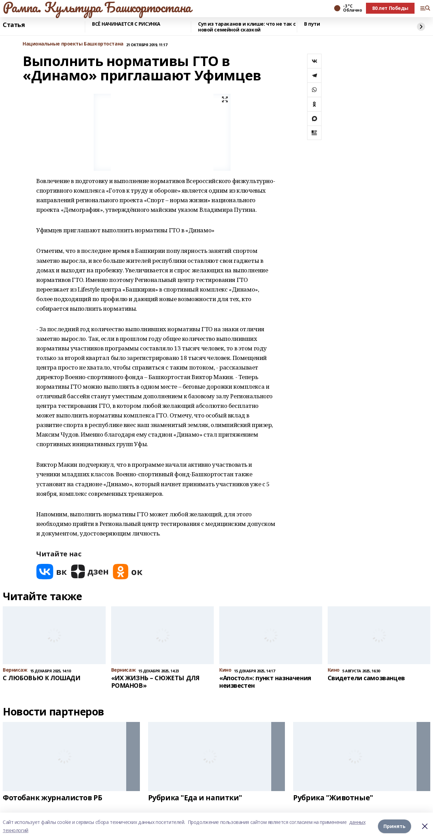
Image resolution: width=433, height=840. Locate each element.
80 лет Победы (390, 8)
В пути (312, 24)
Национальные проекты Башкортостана (73, 44)
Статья (14, 25)
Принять (394, 826)
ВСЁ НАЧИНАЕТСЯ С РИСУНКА (126, 24)
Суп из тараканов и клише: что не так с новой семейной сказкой (247, 27)
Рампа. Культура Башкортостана (97, 7)
